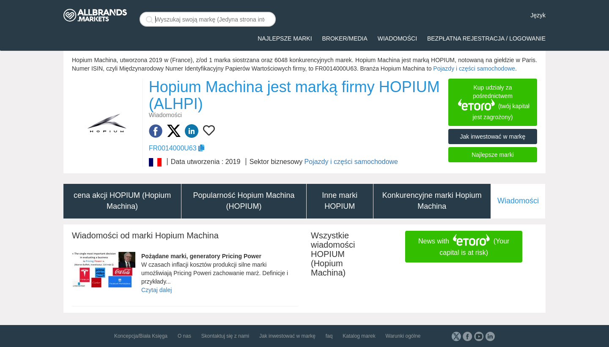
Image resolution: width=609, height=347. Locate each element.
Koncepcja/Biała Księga (140, 336)
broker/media (344, 38)
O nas (184, 336)
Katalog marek (359, 336)
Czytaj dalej (156, 290)
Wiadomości (397, 38)
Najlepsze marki (285, 38)
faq (329, 336)
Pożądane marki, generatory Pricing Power (201, 256)
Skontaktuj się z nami (225, 336)
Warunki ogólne (403, 336)
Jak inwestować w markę (493, 136)
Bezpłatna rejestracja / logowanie (486, 38)
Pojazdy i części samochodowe (474, 68)
